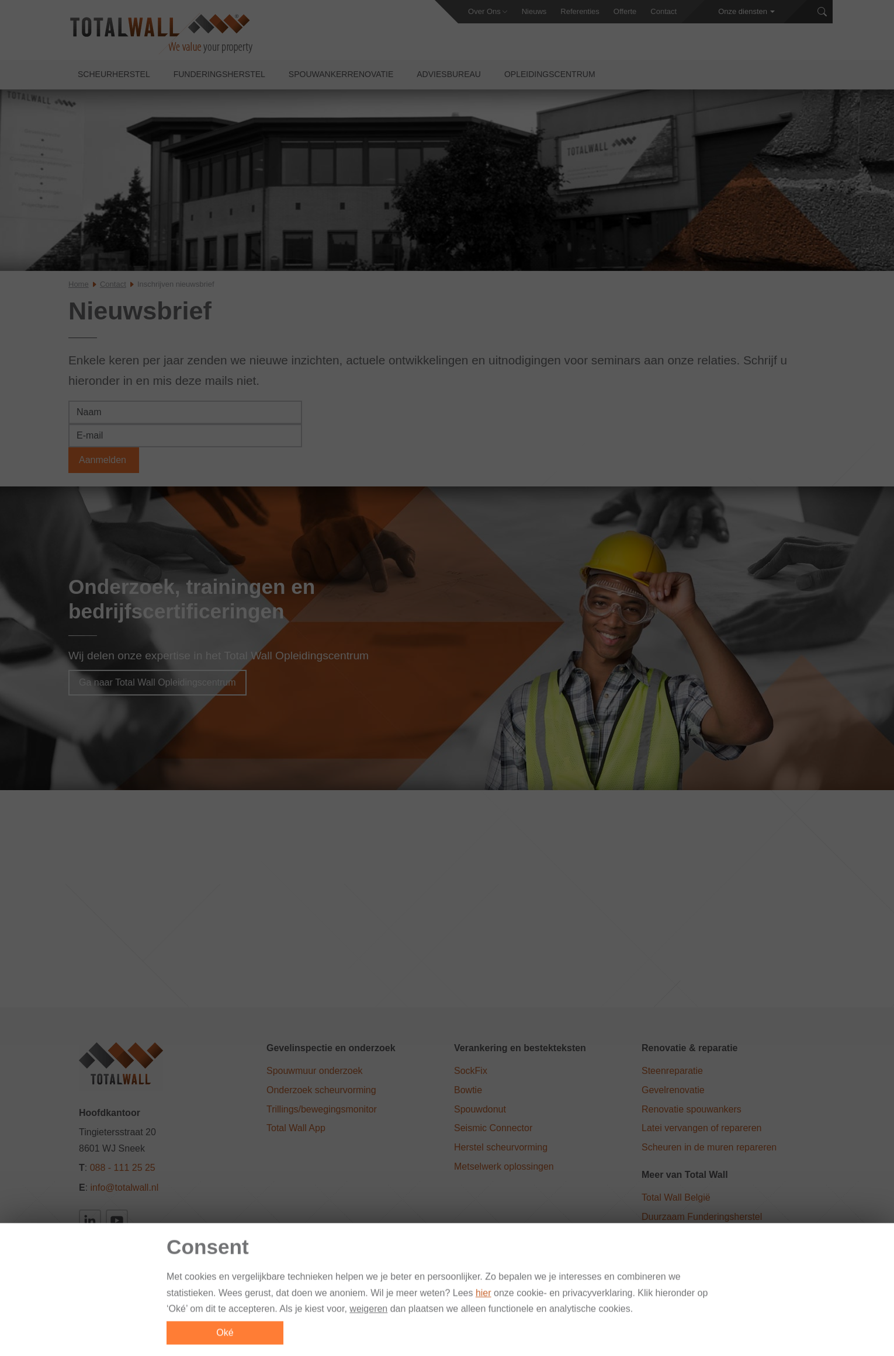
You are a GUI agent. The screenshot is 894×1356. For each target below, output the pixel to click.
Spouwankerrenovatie (341, 76)
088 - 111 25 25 (122, 1168)
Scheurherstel (114, 76)
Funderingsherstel (219, 76)
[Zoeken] (822, 12)
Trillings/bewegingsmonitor (321, 1109)
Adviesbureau (449, 76)
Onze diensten (742, 11)
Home (78, 286)
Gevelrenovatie (673, 1091)
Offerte (625, 11)
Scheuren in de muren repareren (709, 1148)
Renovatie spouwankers (691, 1109)
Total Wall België (676, 1198)
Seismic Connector (493, 1129)
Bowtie (468, 1091)
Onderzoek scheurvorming (321, 1091)
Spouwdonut (480, 1109)
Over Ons (484, 11)
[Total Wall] (160, 36)
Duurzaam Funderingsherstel (702, 1217)
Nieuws (534, 11)
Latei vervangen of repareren (701, 1129)
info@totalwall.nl (125, 1188)
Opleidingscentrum (549, 76)
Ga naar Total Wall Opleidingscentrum (157, 683)
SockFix (470, 1071)
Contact (663, 11)
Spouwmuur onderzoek (314, 1071)
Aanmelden (104, 462)
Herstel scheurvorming (501, 1148)
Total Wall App (295, 1129)
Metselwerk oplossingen (504, 1167)
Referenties (579, 11)
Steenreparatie (672, 1071)
